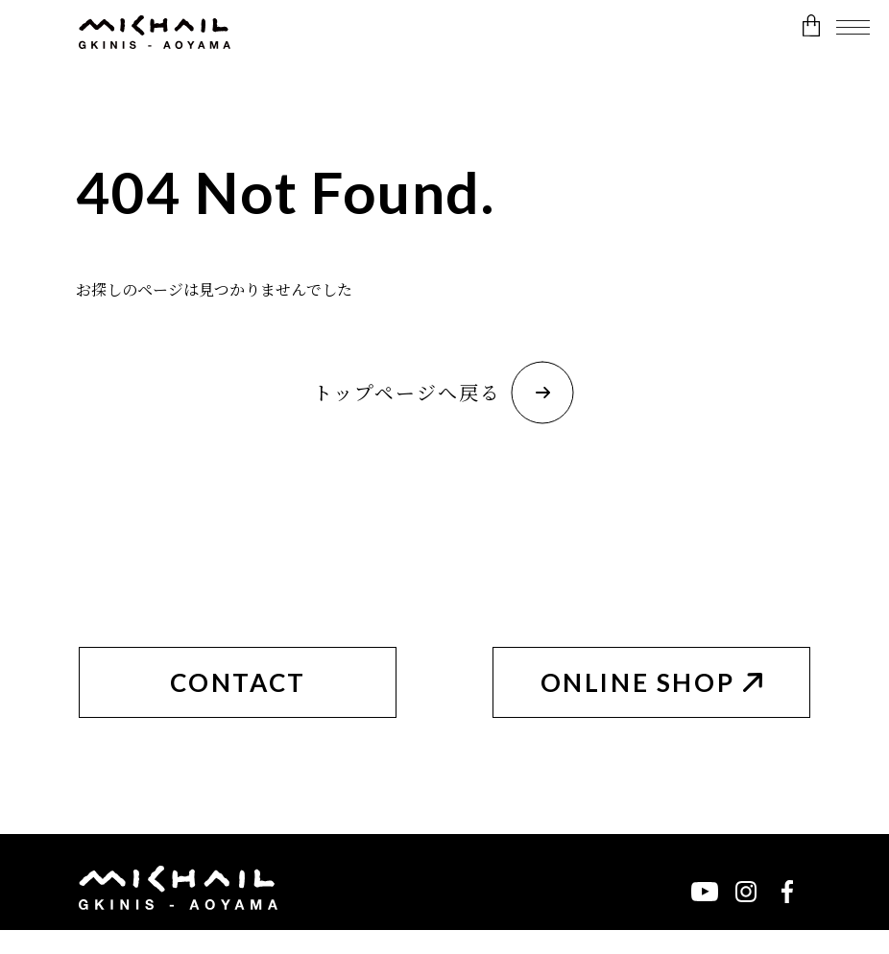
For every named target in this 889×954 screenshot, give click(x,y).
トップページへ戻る (443, 392)
